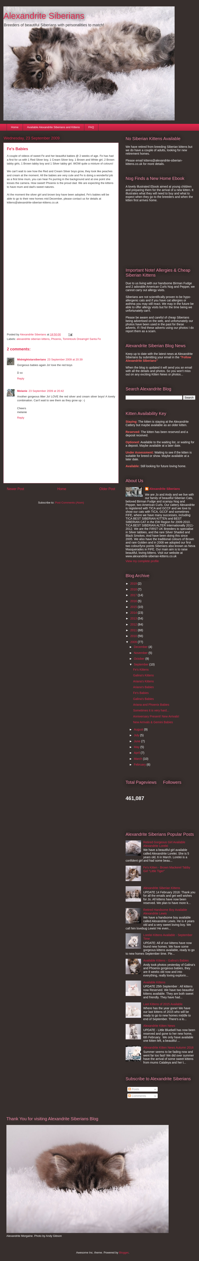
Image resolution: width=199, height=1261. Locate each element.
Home (15, 127)
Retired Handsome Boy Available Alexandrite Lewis (165, 911)
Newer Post (15, 489)
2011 (134, 630)
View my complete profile (142, 561)
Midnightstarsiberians (31, 359)
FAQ (91, 127)
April (137, 752)
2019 (134, 583)
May (137, 747)
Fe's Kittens (141, 669)
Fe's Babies (141, 693)
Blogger (123, 1252)
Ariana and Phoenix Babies (151, 704)
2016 (134, 601)
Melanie (22, 391)
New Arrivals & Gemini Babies (153, 722)
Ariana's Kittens (143, 681)
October (139, 658)
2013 (134, 618)
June (137, 741)
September (141, 664)
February (140, 764)
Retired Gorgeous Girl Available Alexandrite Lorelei (164, 844)
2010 (134, 636)
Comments (137, 1096)
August (139, 729)
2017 (134, 595)
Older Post (107, 489)
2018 (134, 589)
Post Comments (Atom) (69, 502)
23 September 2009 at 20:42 (46, 391)
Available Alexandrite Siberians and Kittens (53, 127)
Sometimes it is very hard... (151, 710)
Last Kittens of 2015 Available (163, 1004)
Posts (133, 1089)
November (141, 653)
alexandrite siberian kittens (33, 339)
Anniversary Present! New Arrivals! (156, 716)
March (138, 758)
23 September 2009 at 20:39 (65, 359)
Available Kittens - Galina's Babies (166, 960)
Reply (20, 378)
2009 (134, 642)
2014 (134, 612)
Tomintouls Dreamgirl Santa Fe (82, 339)
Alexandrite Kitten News (159, 1025)
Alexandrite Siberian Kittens (161, 888)
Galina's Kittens (143, 675)
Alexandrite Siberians (43, 16)
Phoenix (56, 339)
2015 (134, 607)
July (137, 735)
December (141, 647)
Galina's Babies (143, 699)
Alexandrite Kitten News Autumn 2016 (168, 1047)
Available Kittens (154, 982)
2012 (134, 624)
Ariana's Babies (143, 687)
